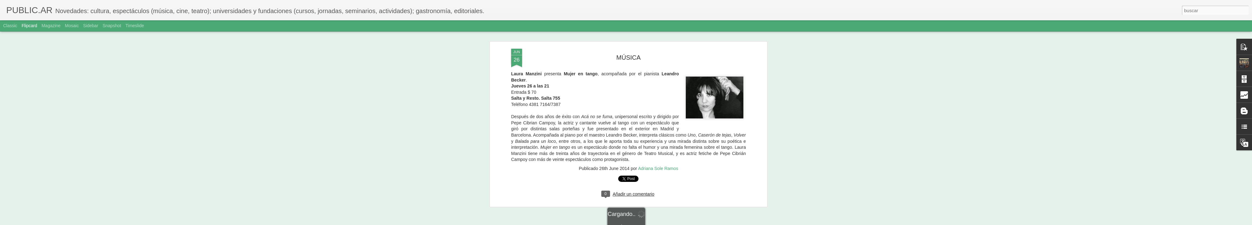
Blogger (650, 221)
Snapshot (112, 25)
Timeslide (135, 25)
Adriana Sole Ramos (658, 83)
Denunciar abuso (671, 221)
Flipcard (29, 25)
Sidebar (90, 25)
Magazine (51, 25)
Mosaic (72, 25)
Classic (10, 25)
